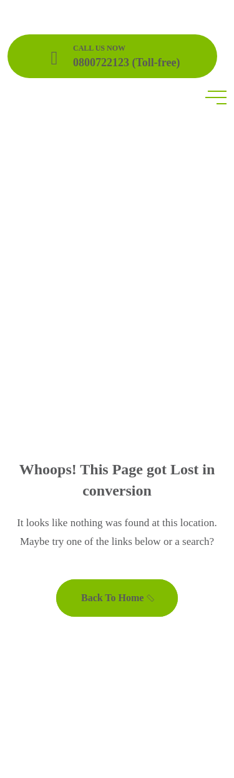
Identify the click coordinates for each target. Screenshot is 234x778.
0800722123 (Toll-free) (126, 62)
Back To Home (118, 598)
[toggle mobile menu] (216, 97)
